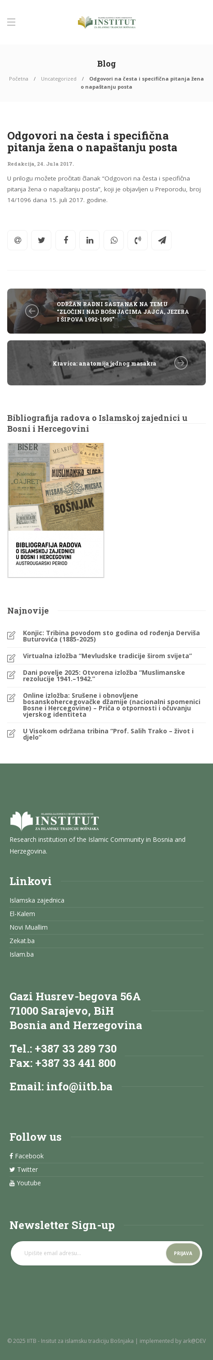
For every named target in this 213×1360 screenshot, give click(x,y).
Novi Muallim (28, 927)
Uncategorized (59, 78)
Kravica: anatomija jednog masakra (104, 363)
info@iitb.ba (79, 1086)
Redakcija (20, 163)
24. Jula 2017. (55, 163)
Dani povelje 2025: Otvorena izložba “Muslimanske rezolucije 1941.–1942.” (104, 675)
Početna (18, 78)
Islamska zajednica (36, 900)
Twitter (23, 1169)
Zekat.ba (22, 941)
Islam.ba (21, 954)
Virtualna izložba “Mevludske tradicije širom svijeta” (107, 656)
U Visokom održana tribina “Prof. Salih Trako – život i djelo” (108, 734)
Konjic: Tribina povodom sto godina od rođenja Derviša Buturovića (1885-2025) (111, 636)
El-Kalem (22, 914)
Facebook (26, 1156)
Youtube (25, 1183)
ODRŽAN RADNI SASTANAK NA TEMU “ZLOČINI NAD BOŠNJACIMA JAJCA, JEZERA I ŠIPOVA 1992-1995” (123, 311)
